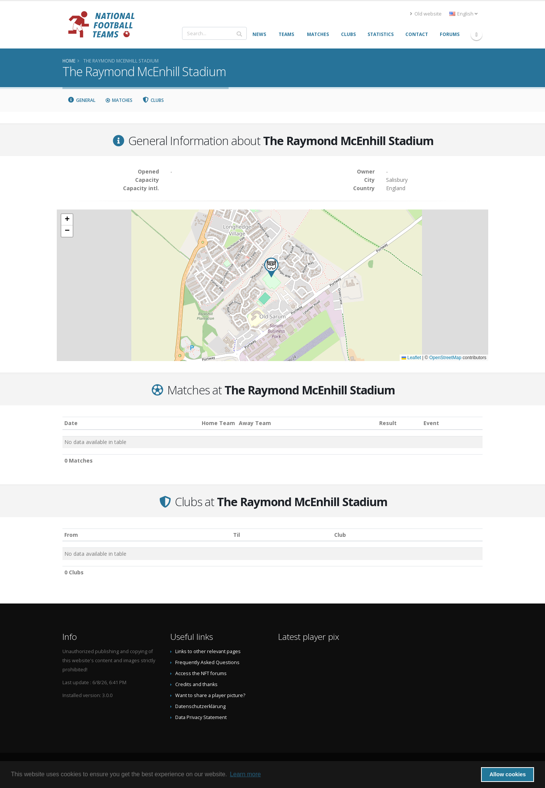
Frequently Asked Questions (207, 662)
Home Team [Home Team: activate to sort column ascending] (218, 423)
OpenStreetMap (445, 357)
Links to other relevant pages (208, 651)
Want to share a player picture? (210, 695)
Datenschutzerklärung (200, 706)
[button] (271, 268)
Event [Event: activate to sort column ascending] (431, 423)
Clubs (153, 100)
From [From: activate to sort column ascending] (71, 534)
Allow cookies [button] (507, 774)
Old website (426, 14)
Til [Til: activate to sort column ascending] (236, 534)
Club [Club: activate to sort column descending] (340, 534)
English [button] (463, 14)
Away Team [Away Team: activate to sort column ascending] (255, 423)
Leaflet (411, 357)
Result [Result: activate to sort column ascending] (388, 423)
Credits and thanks (196, 684)
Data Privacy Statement (201, 717)
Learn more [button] (245, 774)
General (81, 100)
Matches (118, 100)
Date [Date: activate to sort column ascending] (71, 423)
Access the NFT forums (201, 673)
